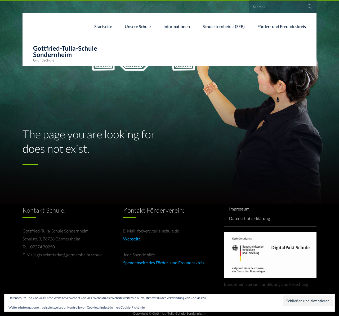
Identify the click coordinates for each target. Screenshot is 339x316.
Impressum (239, 208)
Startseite (103, 26)
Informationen (176, 26)
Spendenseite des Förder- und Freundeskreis (163, 262)
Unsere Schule (138, 26)
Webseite (132, 238)
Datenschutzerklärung (249, 218)
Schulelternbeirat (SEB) (224, 26)
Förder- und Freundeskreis (281, 26)
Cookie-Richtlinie (133, 307)
